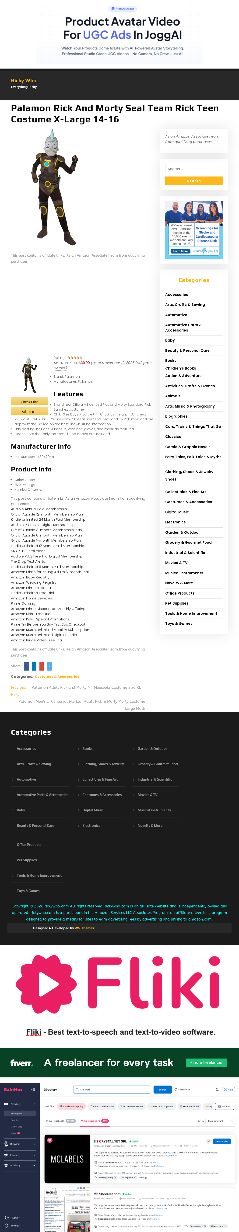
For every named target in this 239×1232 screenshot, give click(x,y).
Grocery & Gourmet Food (188, 542)
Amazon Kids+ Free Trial (31, 613)
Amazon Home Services (31, 598)
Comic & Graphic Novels (188, 446)
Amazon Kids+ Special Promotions (40, 619)
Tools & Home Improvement (191, 613)
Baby (170, 340)
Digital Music (177, 512)
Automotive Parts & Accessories (183, 327)
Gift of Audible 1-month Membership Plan (46, 540)
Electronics (175, 522)
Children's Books (180, 368)
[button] (119, 97)
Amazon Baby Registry (30, 577)
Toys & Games (179, 623)
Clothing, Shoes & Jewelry (189, 471)
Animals (172, 396)
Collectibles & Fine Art (185, 491)
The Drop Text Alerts (28, 561)
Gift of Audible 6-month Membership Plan (46, 535)
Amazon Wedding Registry (33, 582)
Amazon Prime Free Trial (31, 587)
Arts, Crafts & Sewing (185, 304)
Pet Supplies (177, 603)
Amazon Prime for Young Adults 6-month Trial (50, 571)
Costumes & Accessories (57, 676)
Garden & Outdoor (182, 532)
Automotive (176, 314)
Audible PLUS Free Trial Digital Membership (46, 556)
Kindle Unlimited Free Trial (32, 592)
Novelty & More (179, 583)
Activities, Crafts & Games (190, 386)
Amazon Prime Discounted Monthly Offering (48, 608)
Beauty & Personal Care (187, 350)
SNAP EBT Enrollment (28, 550)
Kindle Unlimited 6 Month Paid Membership (47, 566)
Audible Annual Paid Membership (39, 508)
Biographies (176, 416)
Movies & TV (176, 562)
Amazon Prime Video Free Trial (37, 640)
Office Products (180, 593)
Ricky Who (23, 80)
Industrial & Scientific (185, 552)
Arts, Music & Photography (190, 406)
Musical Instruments (184, 573)
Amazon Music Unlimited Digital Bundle (44, 634)
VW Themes (84, 928)
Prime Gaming (23, 603)
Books (170, 360)
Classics (173, 436)
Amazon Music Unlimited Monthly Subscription (50, 629)
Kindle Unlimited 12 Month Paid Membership (47, 545)
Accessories (176, 294)
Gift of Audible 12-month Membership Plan (47, 514)
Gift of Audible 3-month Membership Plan (46, 529)
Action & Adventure (183, 375)
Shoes (171, 479)
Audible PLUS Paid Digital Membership (43, 524)
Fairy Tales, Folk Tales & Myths (193, 456)
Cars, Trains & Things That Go (193, 426)
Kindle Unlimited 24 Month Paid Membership (48, 519)
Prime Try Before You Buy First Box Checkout (48, 624)
